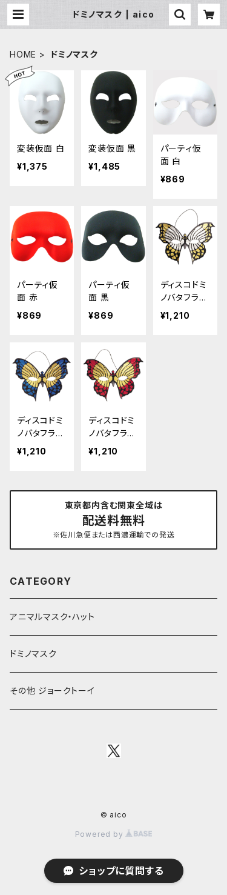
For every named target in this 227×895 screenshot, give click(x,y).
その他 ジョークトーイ (52, 690)
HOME (23, 54)
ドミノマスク (33, 653)
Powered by (114, 834)
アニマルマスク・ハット (52, 616)
